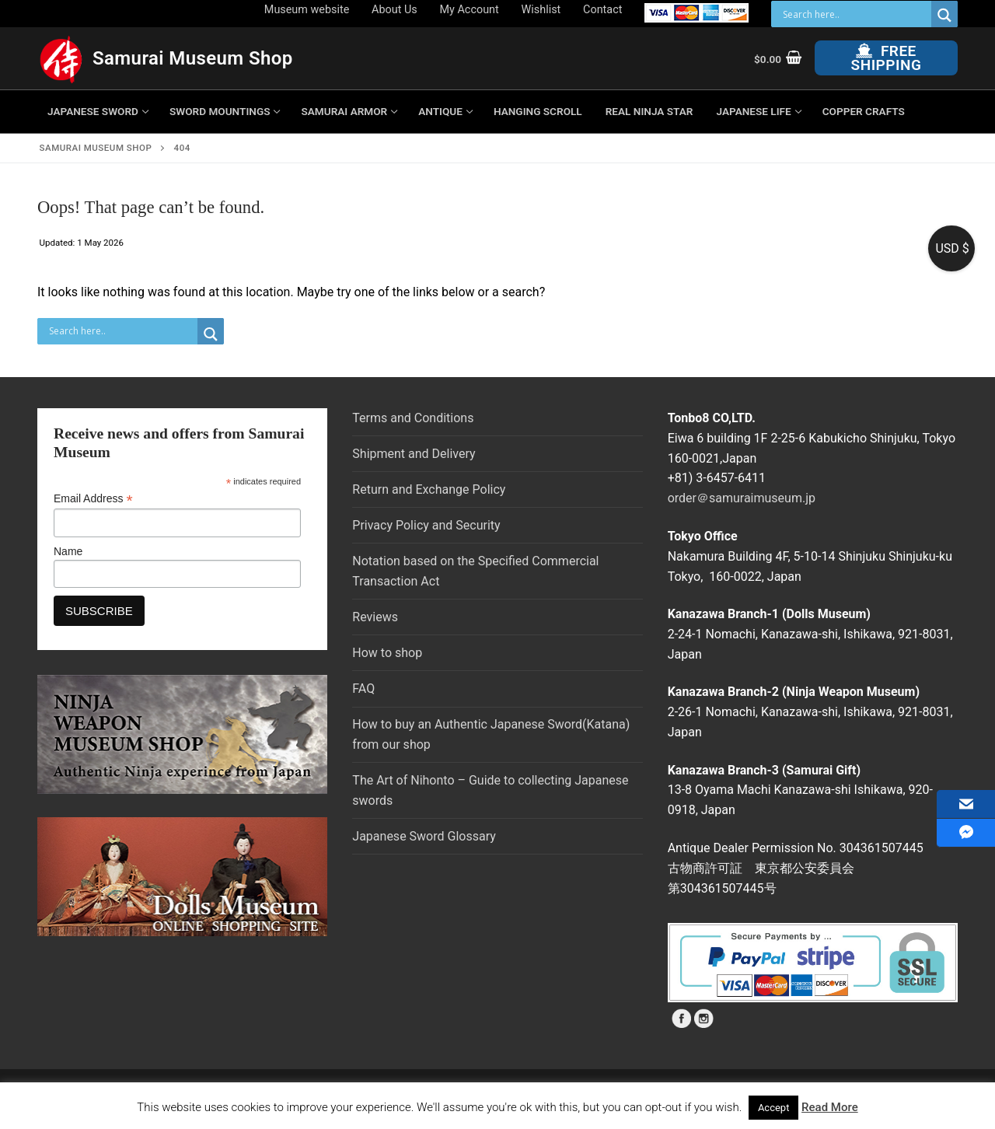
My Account (469, 9)
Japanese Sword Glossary (423, 836)
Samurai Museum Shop (193, 58)
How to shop (387, 652)
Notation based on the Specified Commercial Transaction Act (475, 571)
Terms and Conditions (412, 418)
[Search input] (855, 14)
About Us (394, 9)
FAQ (363, 688)
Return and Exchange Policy (428, 489)
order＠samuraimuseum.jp (741, 498)
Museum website (306, 9)
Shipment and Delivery (413, 453)
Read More (829, 1107)
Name (68, 551)
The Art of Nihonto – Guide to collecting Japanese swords (490, 790)
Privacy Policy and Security (426, 525)
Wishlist (541, 9)
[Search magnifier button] (944, 15)
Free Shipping (886, 58)
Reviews (375, 617)
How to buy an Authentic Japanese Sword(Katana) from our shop (491, 734)
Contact (602, 9)
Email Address (93, 498)
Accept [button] (774, 1107)
